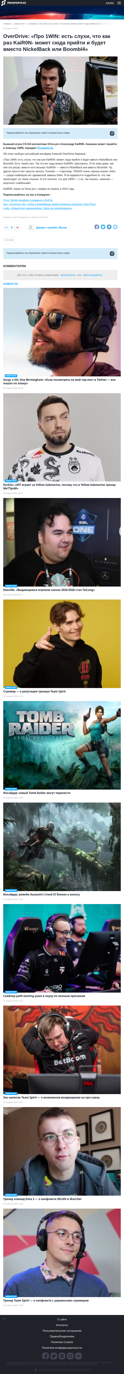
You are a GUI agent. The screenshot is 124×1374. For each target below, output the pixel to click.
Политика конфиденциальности (62, 1348)
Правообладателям (62, 1336)
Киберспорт (19, 24)
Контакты (62, 1325)
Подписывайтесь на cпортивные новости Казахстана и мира (60, 133)
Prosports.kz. (45, 148)
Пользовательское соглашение (62, 1330)
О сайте (62, 1319)
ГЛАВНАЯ (7, 24)
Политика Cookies (62, 1342)
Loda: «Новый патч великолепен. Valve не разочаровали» (37, 208)
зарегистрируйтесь (93, 275)
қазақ (110, 3)
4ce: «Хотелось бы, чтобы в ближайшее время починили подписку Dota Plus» (49, 204)
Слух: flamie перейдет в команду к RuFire (28, 200)
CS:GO (9, 240)
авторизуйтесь (68, 275)
